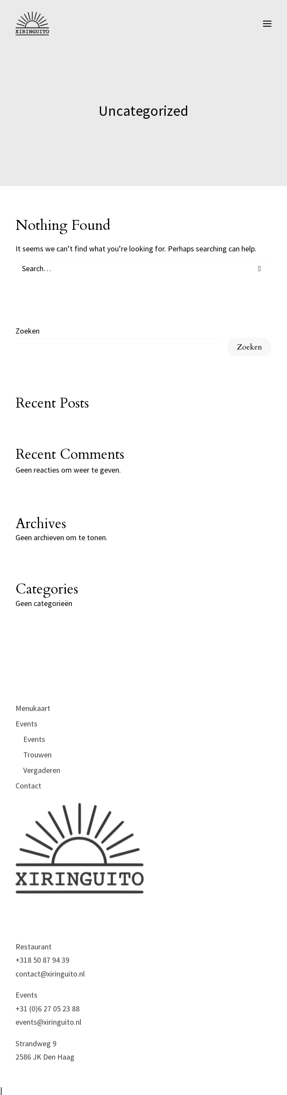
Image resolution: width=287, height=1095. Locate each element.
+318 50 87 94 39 (42, 990)
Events (26, 754)
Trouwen (37, 785)
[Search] (143, 268)
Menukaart (32, 738)
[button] (267, 23)
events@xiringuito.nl (48, 1052)
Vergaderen (41, 800)
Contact (28, 816)
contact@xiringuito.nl (50, 1004)
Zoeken (27, 331)
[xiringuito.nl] (32, 23)
